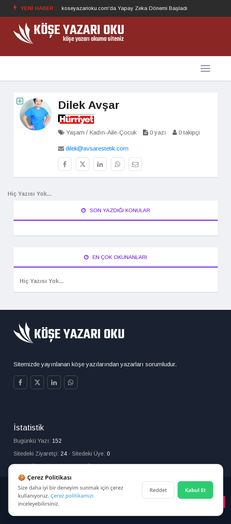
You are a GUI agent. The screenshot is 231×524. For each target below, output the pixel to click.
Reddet (158, 490)
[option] (124, 8)
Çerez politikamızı (71, 495)
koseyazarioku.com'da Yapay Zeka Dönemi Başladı (124, 8)
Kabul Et (195, 490)
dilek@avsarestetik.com (97, 148)
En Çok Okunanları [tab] (115, 257)
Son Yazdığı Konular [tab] (115, 210)
